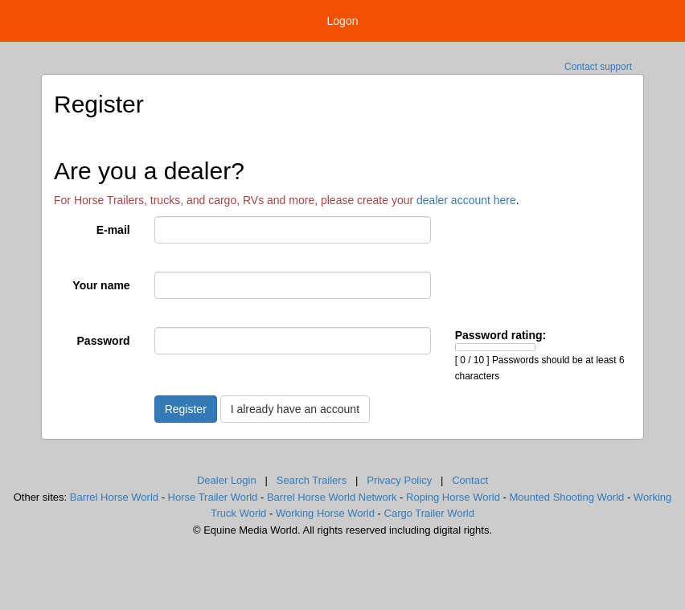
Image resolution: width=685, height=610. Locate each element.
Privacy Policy (399, 480)
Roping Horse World (453, 497)
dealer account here (466, 200)
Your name (100, 285)
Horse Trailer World (213, 497)
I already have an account (295, 409)
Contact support (598, 66)
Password (103, 340)
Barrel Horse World (114, 497)
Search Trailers (312, 480)
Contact (470, 480)
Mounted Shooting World (566, 497)
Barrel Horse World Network (332, 497)
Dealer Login (226, 480)
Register (186, 409)
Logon (343, 20)
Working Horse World (325, 513)
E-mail (113, 229)
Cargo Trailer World (429, 513)
